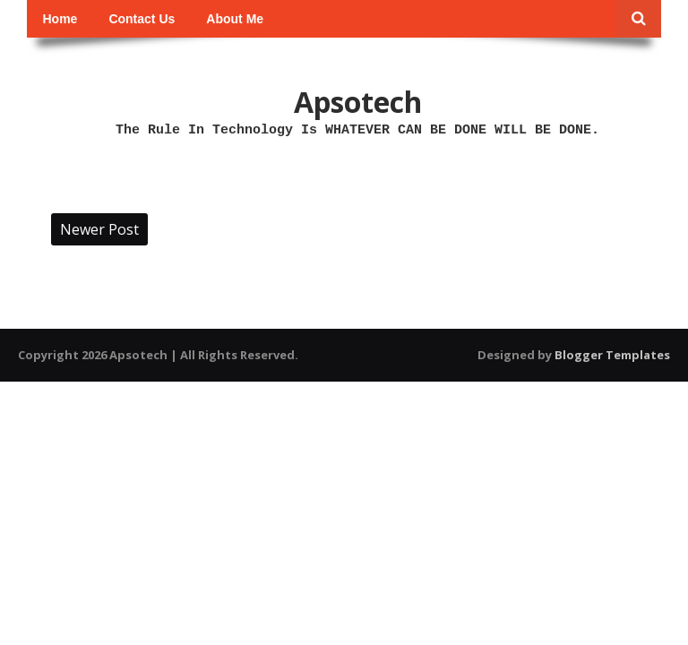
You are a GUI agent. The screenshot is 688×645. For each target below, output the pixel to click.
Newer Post (99, 229)
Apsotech (358, 101)
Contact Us (141, 19)
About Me (234, 19)
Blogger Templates (612, 355)
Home (60, 19)
